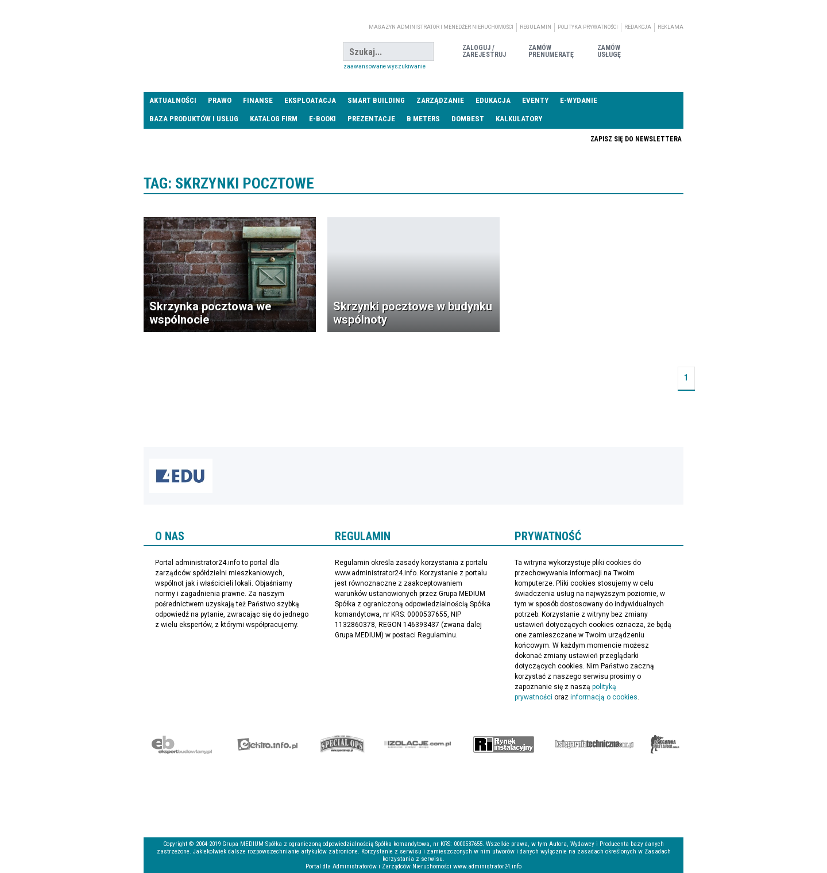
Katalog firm (273, 118)
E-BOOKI (322, 118)
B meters (423, 118)
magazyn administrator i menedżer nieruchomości (441, 27)
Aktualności (172, 100)
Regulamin (535, 27)
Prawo (219, 100)
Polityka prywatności (588, 27)
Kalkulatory (519, 118)
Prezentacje (371, 118)
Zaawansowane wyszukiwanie (384, 66)
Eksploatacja (310, 100)
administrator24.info (230, 51)
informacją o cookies (603, 697)
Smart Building (376, 100)
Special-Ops (342, 744)
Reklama (670, 27)
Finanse (258, 100)
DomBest (467, 118)
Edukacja (493, 100)
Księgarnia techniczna (594, 744)
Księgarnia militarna (665, 744)
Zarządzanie (440, 100)
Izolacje (418, 744)
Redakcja (637, 27)
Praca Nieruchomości (503, 138)
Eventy (535, 100)
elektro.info (267, 744)
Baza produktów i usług (193, 118)
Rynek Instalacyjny (504, 744)
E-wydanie (578, 100)
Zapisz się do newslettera (636, 139)
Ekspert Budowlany (182, 744)
